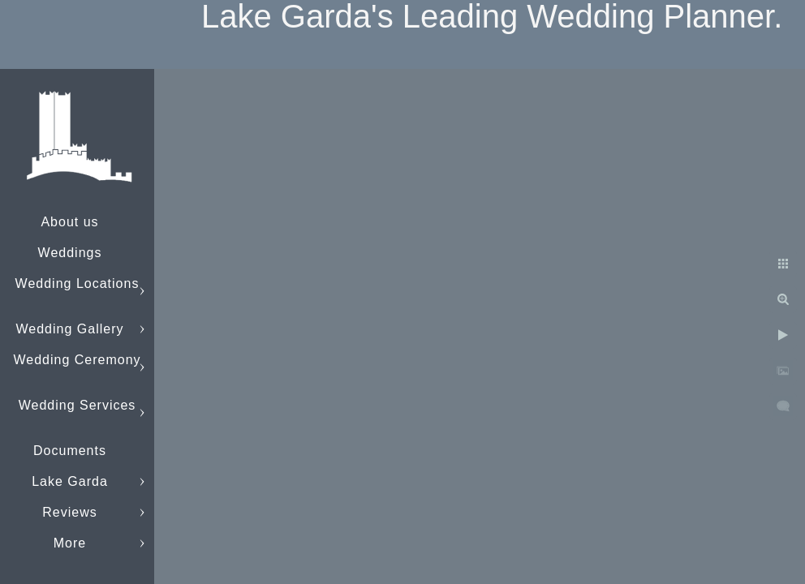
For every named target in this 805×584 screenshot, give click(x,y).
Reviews (69, 512)
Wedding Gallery (70, 329)
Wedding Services (77, 405)
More (70, 543)
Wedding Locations (77, 283)
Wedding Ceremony (76, 360)
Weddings (70, 253)
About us (69, 222)
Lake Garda (70, 481)
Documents (69, 450)
